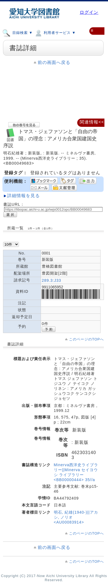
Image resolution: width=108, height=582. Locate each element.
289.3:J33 (51, 280)
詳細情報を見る (23, 195)
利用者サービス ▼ (55, 32)
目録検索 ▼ (17, 32)
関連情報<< (92, 122)
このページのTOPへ (86, 339)
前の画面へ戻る (54, 62)
